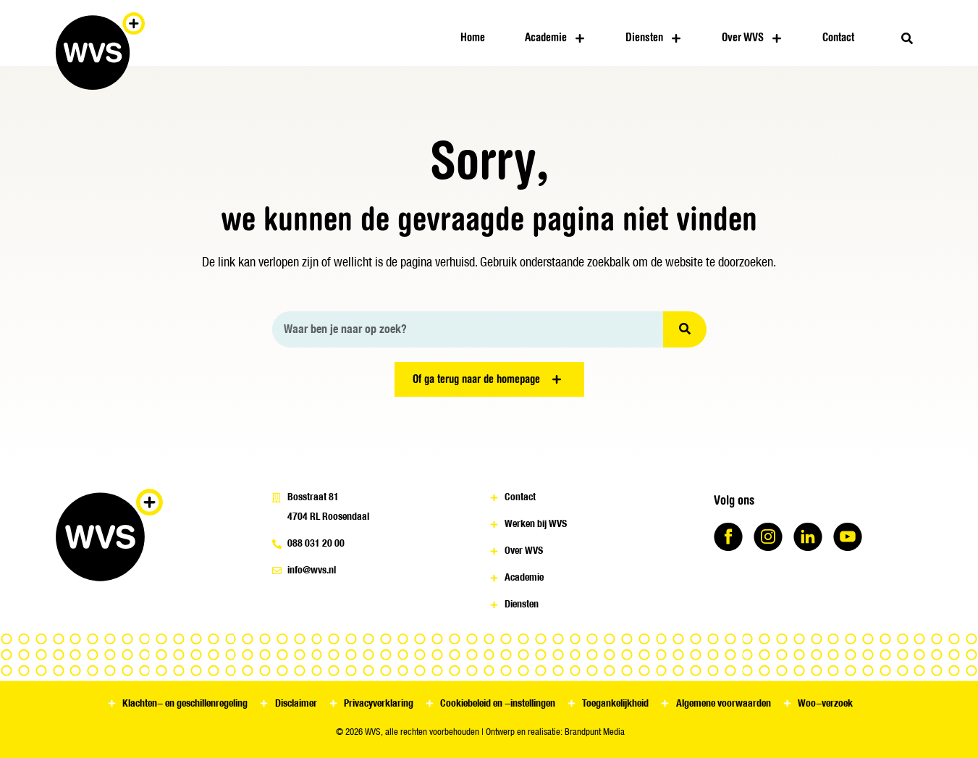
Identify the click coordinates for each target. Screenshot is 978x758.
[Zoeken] (685, 329)
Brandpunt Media (595, 731)
